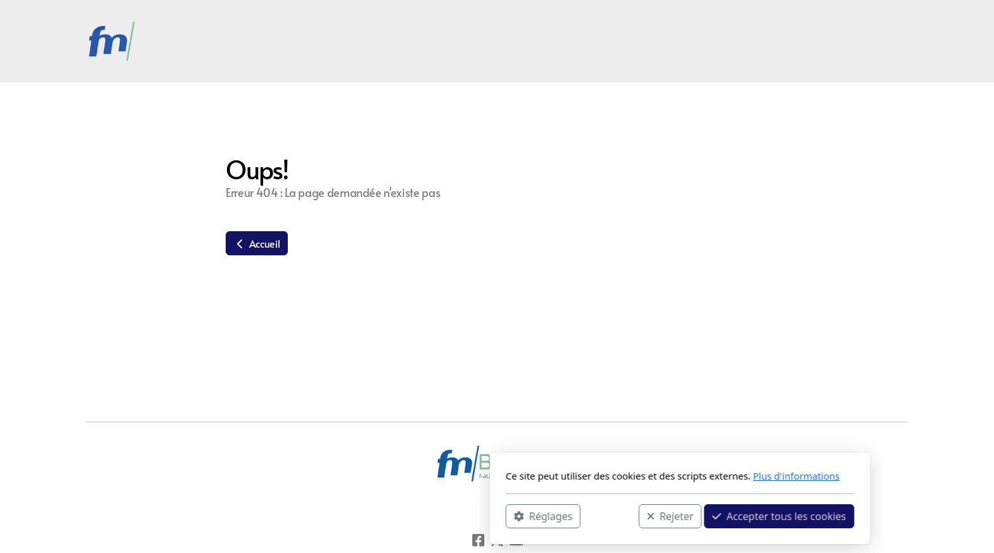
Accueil (257, 243)
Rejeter (487, 516)
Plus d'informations (613, 475)
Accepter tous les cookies (596, 516)
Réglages (360, 516)
